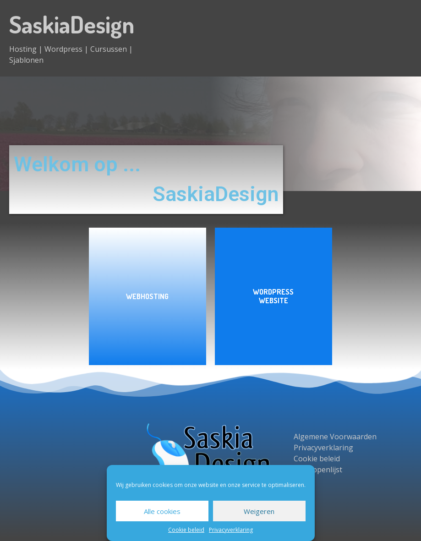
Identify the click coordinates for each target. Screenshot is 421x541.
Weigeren (259, 511)
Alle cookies (162, 511)
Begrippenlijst (318, 469)
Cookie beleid (186, 530)
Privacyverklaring (231, 530)
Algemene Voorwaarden (335, 437)
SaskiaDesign (71, 24)
